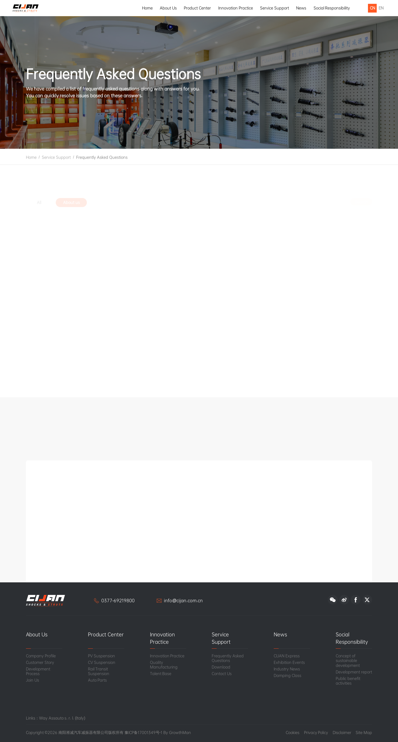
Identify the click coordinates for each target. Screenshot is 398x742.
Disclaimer (342, 732)
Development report (354, 672)
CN (372, 7)
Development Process (38, 671)
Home (147, 7)
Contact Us (222, 673)
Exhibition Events (289, 662)
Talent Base (161, 673)
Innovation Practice (235, 7)
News (301, 7)
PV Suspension (101, 656)
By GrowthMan (177, 732)
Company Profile (41, 656)
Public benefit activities (348, 681)
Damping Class (287, 675)
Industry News (287, 669)
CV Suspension (102, 662)
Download (221, 667)
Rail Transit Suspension (98, 671)
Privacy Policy (316, 732)
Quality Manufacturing (164, 665)
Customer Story (40, 662)
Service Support (274, 7)
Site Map (364, 732)
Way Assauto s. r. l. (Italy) (62, 718)
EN (381, 7)
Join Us (32, 680)
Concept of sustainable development (348, 661)
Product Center (197, 7)
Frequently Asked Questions (102, 160)
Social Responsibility (332, 7)
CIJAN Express (287, 656)
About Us (168, 7)
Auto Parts (97, 680)
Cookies (292, 732)
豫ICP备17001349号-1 (144, 732)
